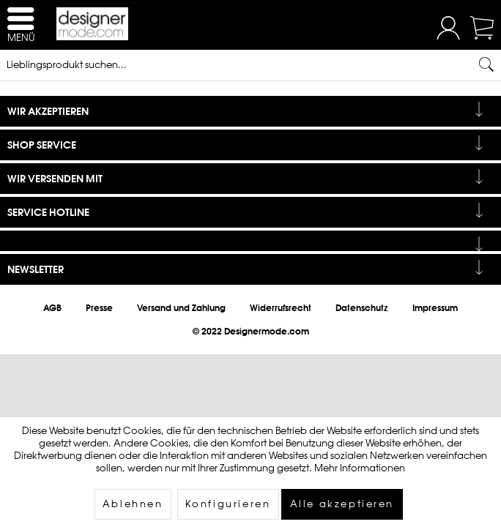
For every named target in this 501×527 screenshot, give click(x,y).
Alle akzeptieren (342, 504)
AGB (52, 308)
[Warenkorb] (483, 36)
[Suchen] (486, 64)
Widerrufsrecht (280, 308)
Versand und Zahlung (181, 308)
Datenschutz (361, 308)
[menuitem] (448, 29)
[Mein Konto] (448, 36)
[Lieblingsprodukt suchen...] (250, 64)
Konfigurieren (228, 504)
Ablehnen (133, 504)
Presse (99, 308)
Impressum (435, 308)
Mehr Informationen (359, 468)
